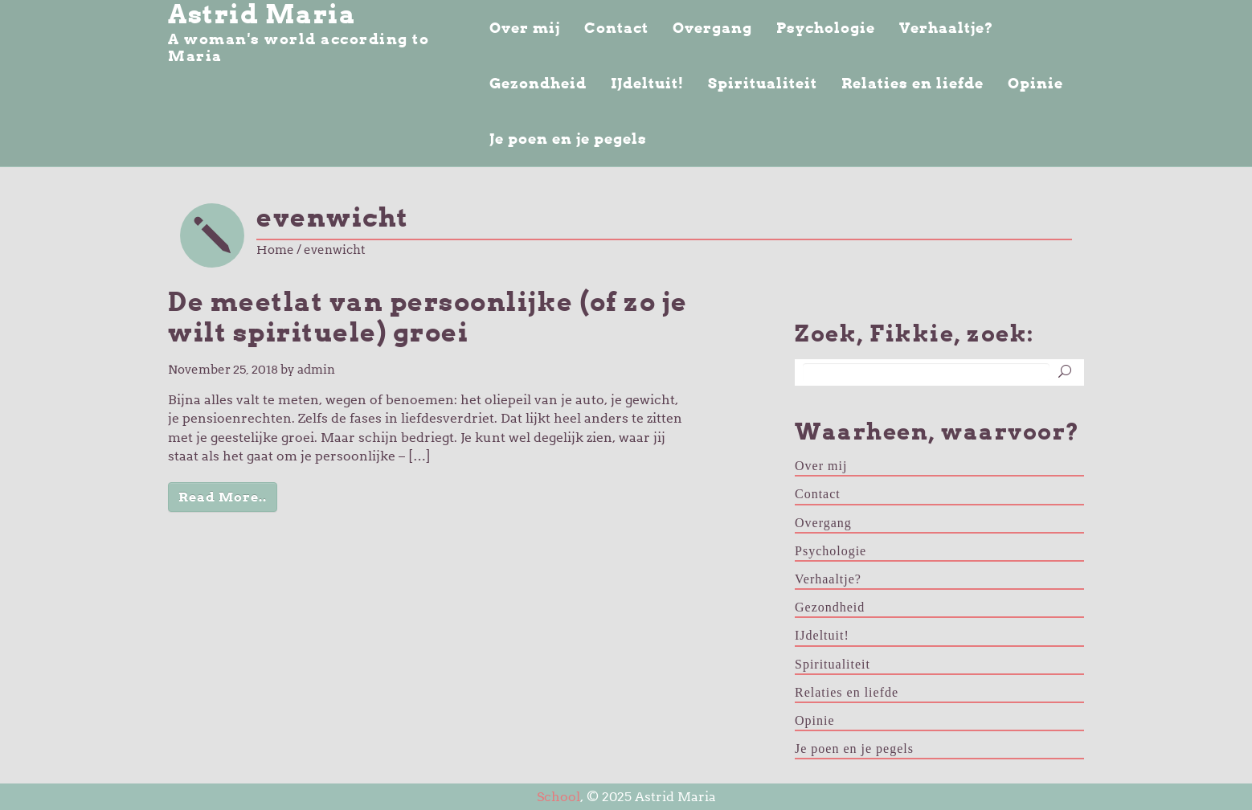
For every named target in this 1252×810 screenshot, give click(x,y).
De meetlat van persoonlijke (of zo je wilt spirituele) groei (428, 317)
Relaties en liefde (912, 83)
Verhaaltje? (946, 27)
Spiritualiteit (762, 83)
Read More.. (222, 497)
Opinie (1035, 83)
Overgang (712, 27)
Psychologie (825, 27)
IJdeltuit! (647, 83)
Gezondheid (538, 83)
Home (275, 250)
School (558, 796)
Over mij (524, 27)
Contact (616, 27)
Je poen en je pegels (568, 138)
